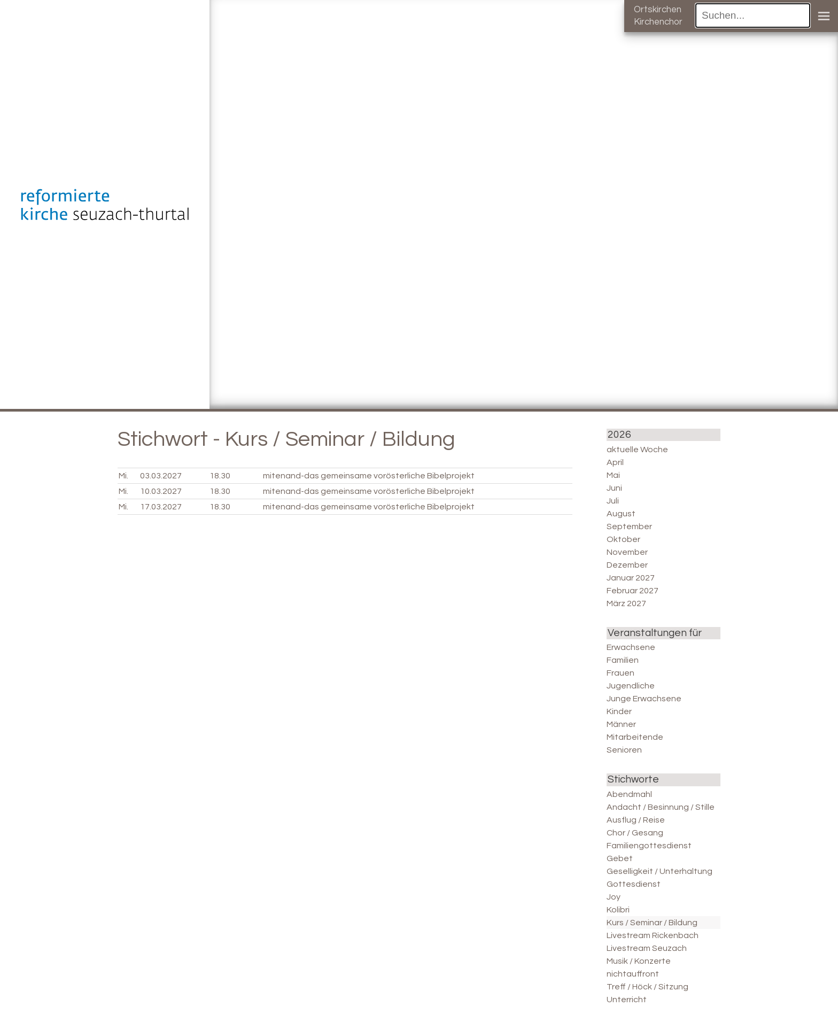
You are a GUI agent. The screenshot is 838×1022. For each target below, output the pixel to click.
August (621, 513)
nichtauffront (633, 974)
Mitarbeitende (635, 737)
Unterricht (627, 999)
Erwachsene (631, 647)
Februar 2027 (632, 590)
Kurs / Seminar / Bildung (652, 922)
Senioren (624, 750)
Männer (621, 724)
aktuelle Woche (637, 449)
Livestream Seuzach (647, 948)
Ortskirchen (657, 9)
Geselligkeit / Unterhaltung (659, 871)
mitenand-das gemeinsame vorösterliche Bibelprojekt (369, 475)
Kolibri (618, 909)
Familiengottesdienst (649, 845)
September (629, 526)
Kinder (619, 711)
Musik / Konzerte (639, 961)
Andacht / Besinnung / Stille (661, 807)
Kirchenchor (658, 22)
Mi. (123, 475)
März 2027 (626, 603)
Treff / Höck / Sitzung (647, 986)
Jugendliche (631, 686)
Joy (613, 897)
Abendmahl (629, 794)
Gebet (620, 858)
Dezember (627, 565)
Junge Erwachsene (644, 698)
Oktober (623, 539)
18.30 (220, 475)
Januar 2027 (631, 578)
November (627, 552)
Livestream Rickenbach (653, 935)
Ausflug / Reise (636, 820)
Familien (623, 660)
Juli (613, 501)
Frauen (620, 673)
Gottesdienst (634, 884)
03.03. (161, 475)
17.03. (161, 506)
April (615, 462)
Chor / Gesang (635, 833)
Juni (614, 488)
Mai (613, 475)
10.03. (161, 491)
